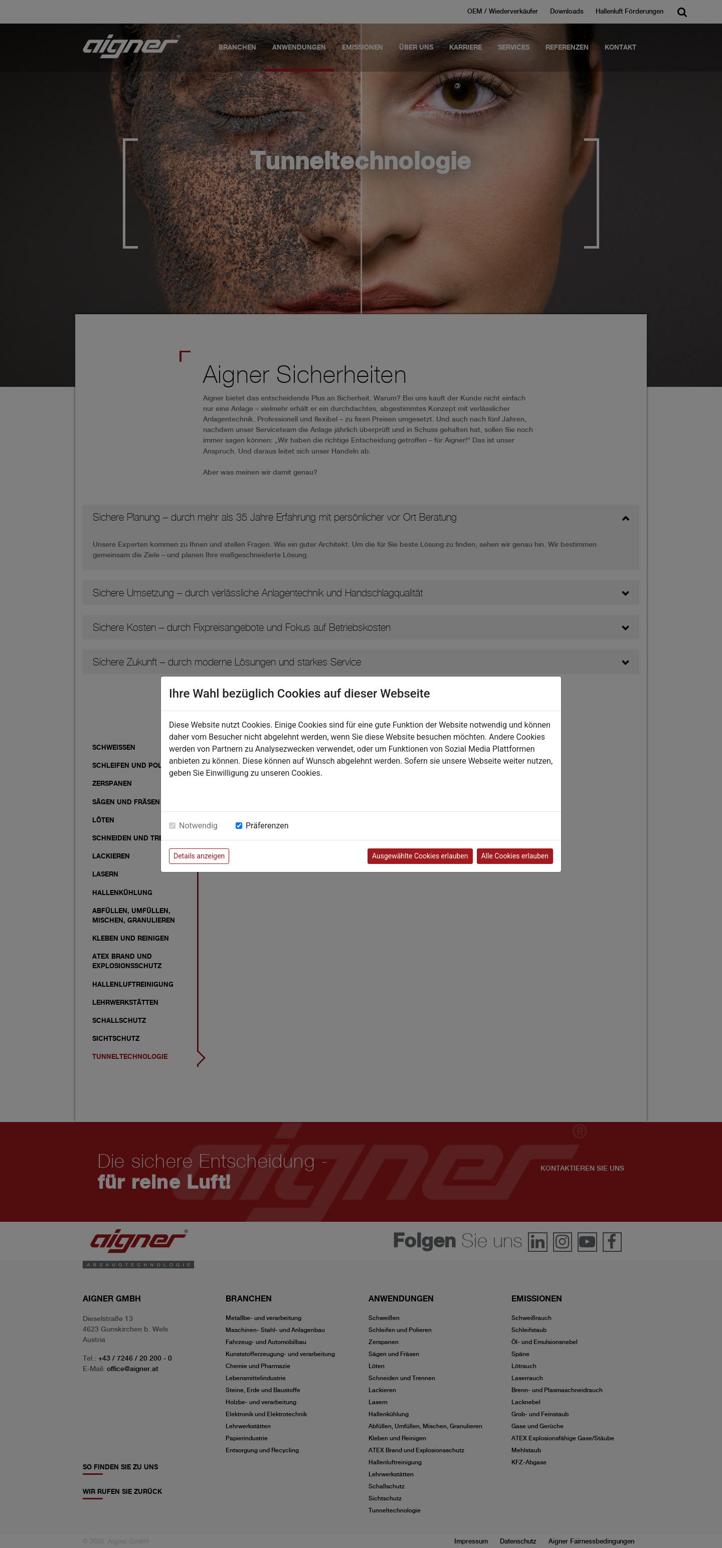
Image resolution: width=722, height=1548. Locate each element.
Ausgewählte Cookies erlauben (420, 856)
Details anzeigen (199, 856)
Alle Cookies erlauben (515, 856)
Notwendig (198, 825)
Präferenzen (267, 825)
